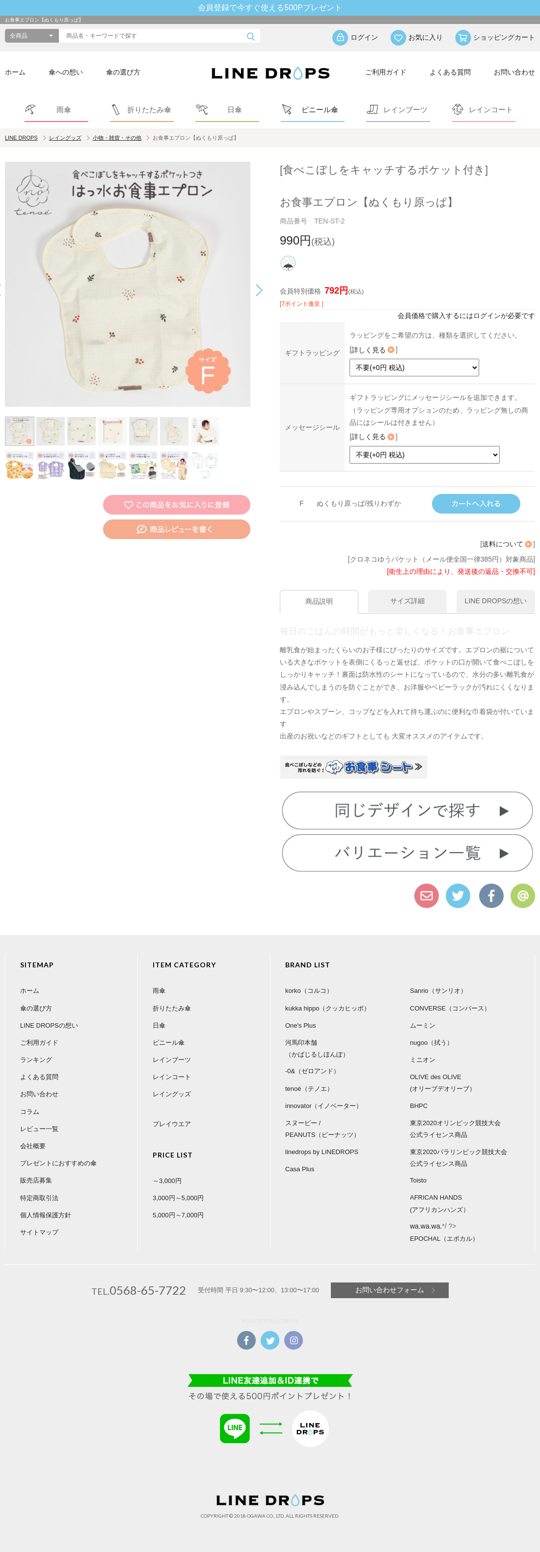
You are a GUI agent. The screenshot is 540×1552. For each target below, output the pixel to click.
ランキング (36, 1059)
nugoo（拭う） (431, 1042)
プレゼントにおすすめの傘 (58, 1163)
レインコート (172, 1077)
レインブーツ (172, 1059)
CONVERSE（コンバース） (450, 1008)
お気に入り (425, 37)
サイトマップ (39, 1232)
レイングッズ (65, 138)
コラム (29, 1111)
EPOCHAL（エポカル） (444, 1238)
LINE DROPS (21, 138)
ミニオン (422, 1059)
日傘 (159, 1025)
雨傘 (159, 990)
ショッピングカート (504, 37)
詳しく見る (373, 350)
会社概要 (33, 1146)
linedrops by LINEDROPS (321, 1152)
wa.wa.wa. (426, 1226)
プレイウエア (172, 1124)
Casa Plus (299, 1169)
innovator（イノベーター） (323, 1105)
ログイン (364, 37)
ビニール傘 (169, 1042)
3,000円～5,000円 (178, 1198)
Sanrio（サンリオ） (438, 990)
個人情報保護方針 (45, 1215)
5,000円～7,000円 (178, 1215)
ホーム (15, 72)
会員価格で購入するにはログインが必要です (466, 316)
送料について (507, 544)
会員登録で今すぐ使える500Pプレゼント (270, 7)
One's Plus (300, 1025)
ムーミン (422, 1025)
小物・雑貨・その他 (117, 138)
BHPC (419, 1105)
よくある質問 (450, 72)
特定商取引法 (39, 1198)
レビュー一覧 (39, 1129)
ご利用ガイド (385, 72)
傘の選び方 (123, 72)
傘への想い (66, 72)
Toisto (418, 1180)
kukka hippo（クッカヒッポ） (327, 1008)
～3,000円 (167, 1180)
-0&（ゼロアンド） (312, 1071)
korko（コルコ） (309, 990)
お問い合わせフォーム (389, 1290)
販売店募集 (36, 1180)
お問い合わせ (514, 72)
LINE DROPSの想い (49, 1025)
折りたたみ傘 (172, 1008)
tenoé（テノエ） (309, 1088)
